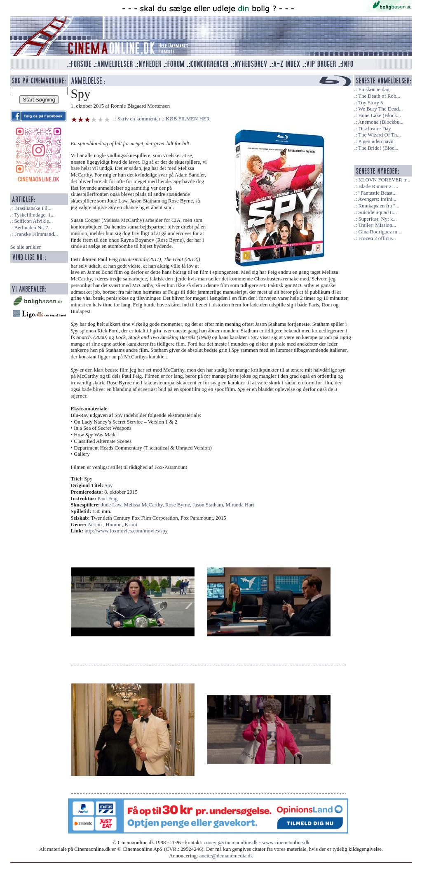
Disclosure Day (374, 129)
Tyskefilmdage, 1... (34, 215)
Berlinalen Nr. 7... (33, 228)
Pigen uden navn (375, 141)
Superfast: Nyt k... (377, 219)
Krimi (130, 524)
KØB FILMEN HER (188, 119)
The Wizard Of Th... (379, 135)
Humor (113, 524)
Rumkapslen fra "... (378, 206)
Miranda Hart (239, 505)
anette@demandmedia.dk (226, 856)
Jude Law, (112, 505)
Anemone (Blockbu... (380, 122)
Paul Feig (108, 499)
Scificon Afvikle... (33, 221)
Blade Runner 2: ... (378, 186)
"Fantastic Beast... (377, 193)
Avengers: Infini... (377, 199)
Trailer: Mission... (377, 225)
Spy (109, 485)
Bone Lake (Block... (379, 115)
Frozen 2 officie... (377, 238)
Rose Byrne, (178, 505)
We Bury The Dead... (380, 109)
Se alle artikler (25, 247)
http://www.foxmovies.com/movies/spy (126, 531)
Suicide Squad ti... (377, 212)
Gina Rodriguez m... (379, 232)
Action (94, 524)
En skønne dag (373, 89)
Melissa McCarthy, (144, 505)
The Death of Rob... (379, 96)
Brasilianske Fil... (32, 208)
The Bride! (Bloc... (378, 148)
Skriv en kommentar (139, 119)
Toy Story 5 (370, 103)
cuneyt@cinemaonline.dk (231, 842)
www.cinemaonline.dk (285, 842)
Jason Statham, (208, 505)
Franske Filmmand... (36, 234)
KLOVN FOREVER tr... (384, 180)
